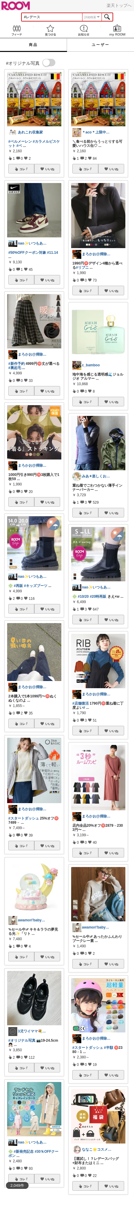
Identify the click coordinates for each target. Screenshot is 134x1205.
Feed (17, 30)
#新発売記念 (24, 1151)
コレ (23, 168)
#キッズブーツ (35, 586)
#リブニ (82, 267)
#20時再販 (98, 596)
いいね (49, 168)
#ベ (19, 146)
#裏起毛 (14, 368)
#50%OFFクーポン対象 (27, 252)
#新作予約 (16, 364)
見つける (50, 30)
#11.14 (52, 252)
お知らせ (84, 30)
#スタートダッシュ (23, 818)
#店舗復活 (80, 703)
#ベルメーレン (20, 141)
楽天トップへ (119, 5)
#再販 (18, 586)
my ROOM (117, 30)
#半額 (108, 1048)
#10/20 (83, 596)
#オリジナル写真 (21, 1040)
